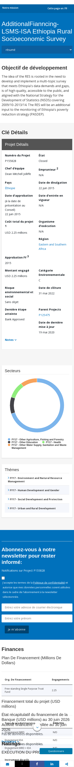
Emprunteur (48, 168)
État (42, 155)
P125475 (44, 315)
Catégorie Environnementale (52, 273)
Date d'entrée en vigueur (51, 198)
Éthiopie (10, 188)
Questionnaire (56, 751)
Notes (9, 340)
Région (44, 239)
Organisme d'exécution (47, 224)
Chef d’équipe (14, 168)
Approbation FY (17, 256)
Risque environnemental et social (19, 292)
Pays (8, 182)
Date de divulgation (53, 182)
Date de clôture (50, 288)
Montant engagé (17, 270)
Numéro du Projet (17, 155)
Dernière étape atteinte (15, 312)
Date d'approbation (19, 195)
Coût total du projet (19, 224)
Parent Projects (50, 309)
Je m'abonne (17, 629)
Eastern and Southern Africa (52, 247)
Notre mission (10, 7)
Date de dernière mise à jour (51, 325)
